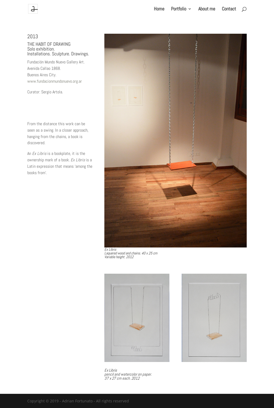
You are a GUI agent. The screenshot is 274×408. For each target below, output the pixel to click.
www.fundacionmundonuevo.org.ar (54, 81)
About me (206, 9)
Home (159, 9)
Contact (229, 9)
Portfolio (178, 9)
